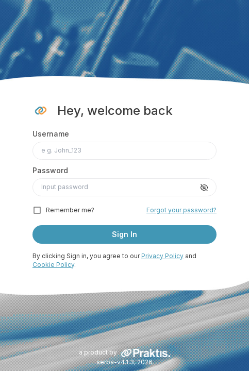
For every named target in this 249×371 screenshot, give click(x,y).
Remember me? (70, 210)
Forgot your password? (181, 210)
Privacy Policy (162, 256)
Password (50, 170)
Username (50, 133)
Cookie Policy (53, 264)
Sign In (124, 234)
